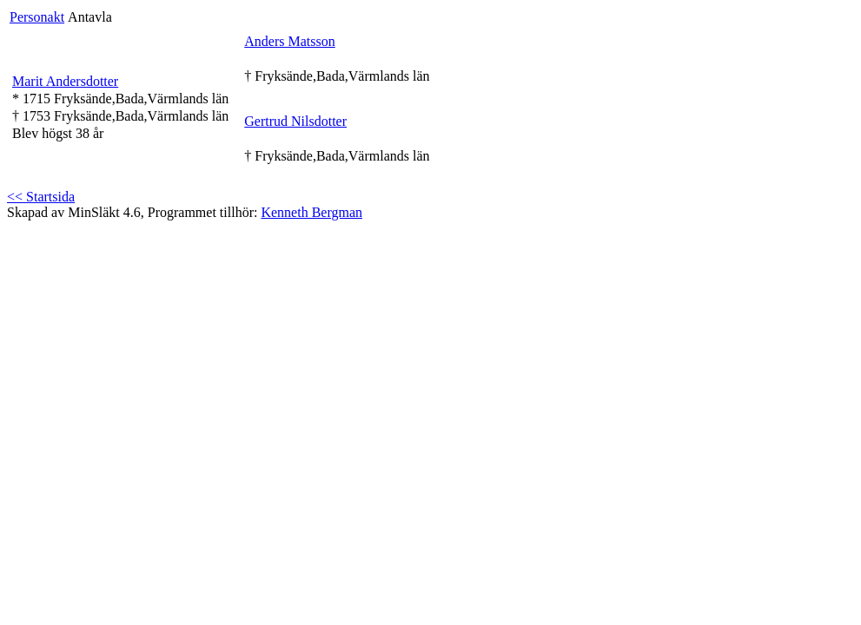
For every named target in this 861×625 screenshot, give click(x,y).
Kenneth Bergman (311, 212)
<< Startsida (41, 196)
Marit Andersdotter (65, 81)
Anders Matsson (289, 41)
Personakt (37, 17)
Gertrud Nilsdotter (295, 121)
